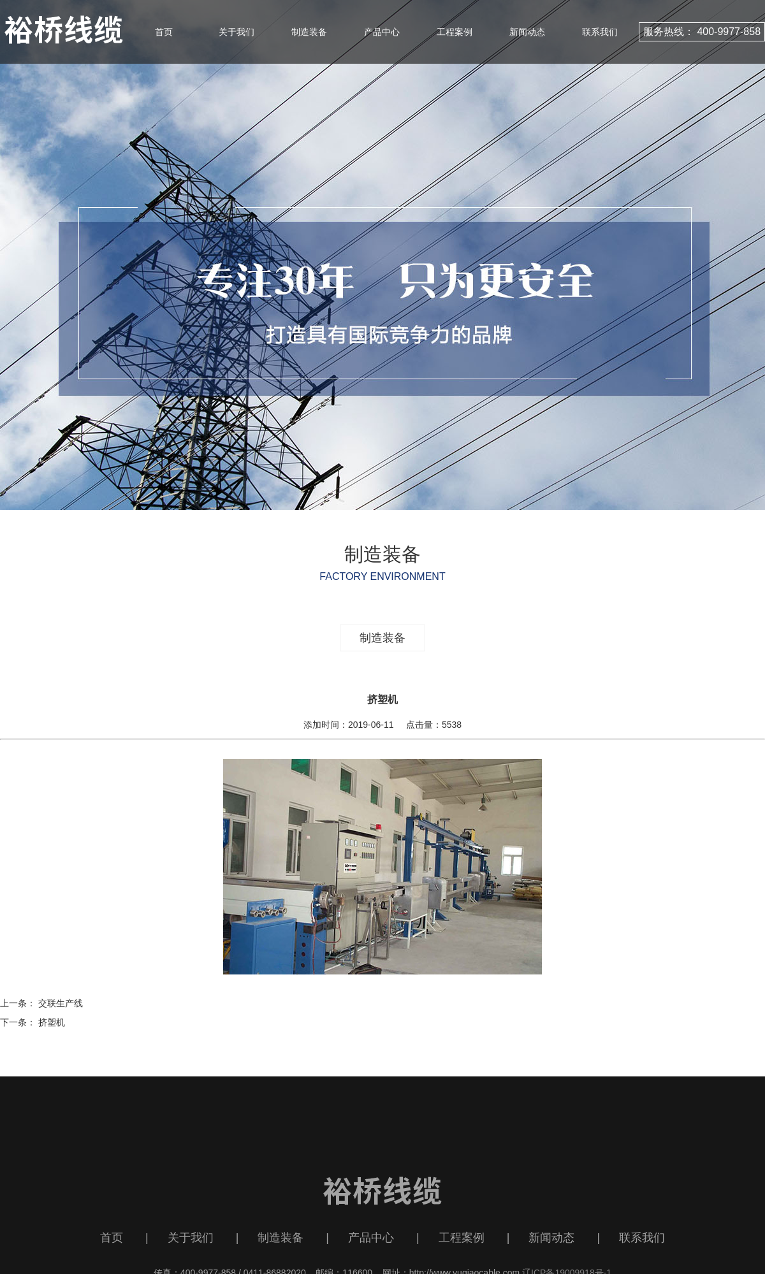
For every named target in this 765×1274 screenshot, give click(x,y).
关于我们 (236, 32)
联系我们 (600, 32)
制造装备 (309, 32)
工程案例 (454, 32)
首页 (164, 32)
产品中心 (382, 32)
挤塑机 (51, 1022)
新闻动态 (527, 32)
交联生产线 (60, 1003)
